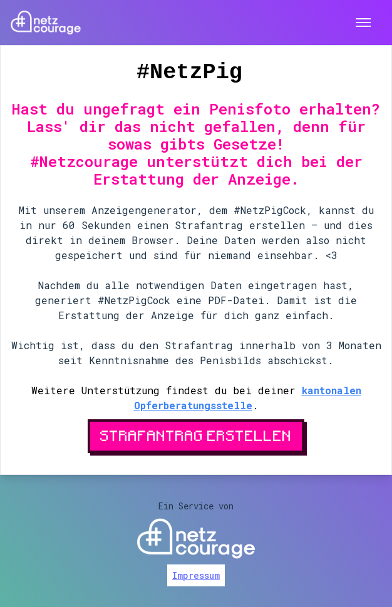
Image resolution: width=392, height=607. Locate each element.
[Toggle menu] (363, 23)
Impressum (196, 575)
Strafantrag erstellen (196, 435)
